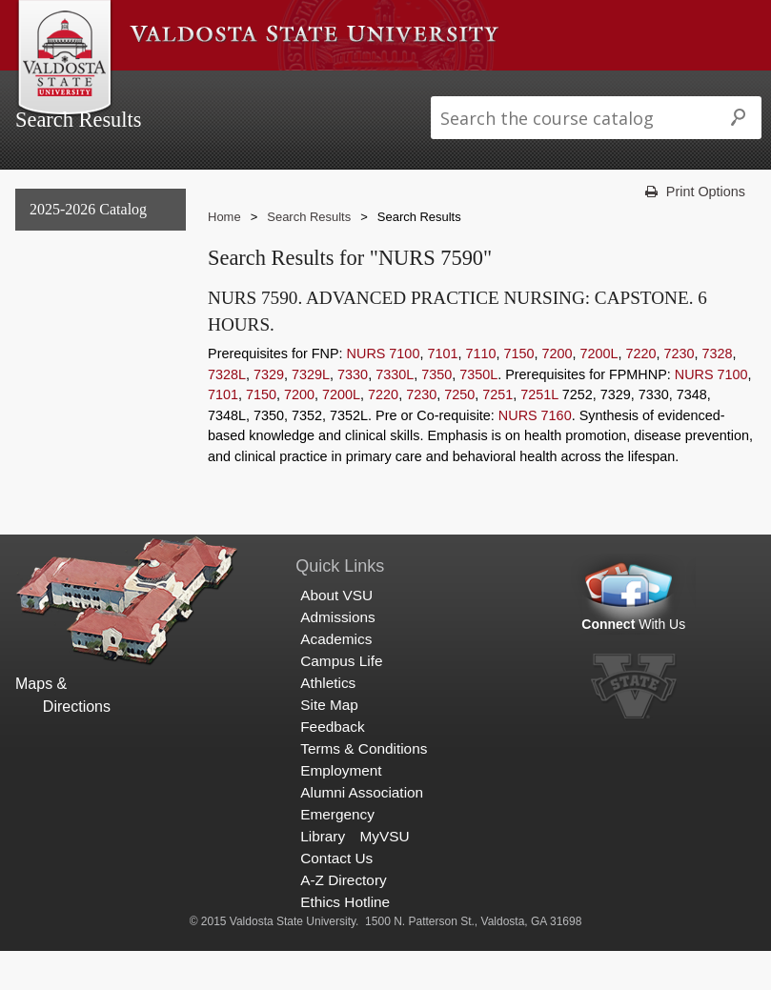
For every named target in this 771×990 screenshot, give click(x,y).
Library (322, 875)
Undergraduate (73, 325)
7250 (459, 433)
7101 (442, 392)
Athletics (553, 89)
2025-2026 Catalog (88, 247)
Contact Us (336, 897)
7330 (352, 412)
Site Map (329, 743)
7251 (497, 433)
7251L (539, 433)
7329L (311, 412)
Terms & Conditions (363, 786)
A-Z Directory (343, 919)
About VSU (169, 89)
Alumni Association (361, 831)
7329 (269, 412)
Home (224, 256)
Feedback (332, 765)
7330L (394, 412)
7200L (598, 392)
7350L (478, 412)
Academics (362, 89)
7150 (518, 392)
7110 (480, 392)
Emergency (337, 853)
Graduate (55, 364)
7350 (436, 412)
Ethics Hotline (345, 941)
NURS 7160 (535, 453)
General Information (90, 286)
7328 (717, 392)
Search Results (77, 442)
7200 (556, 392)
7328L (227, 412)
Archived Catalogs (83, 403)
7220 (640, 392)
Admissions (265, 89)
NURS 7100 (383, 392)
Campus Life (461, 89)
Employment (340, 809)
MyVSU (385, 875)
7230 (679, 392)
